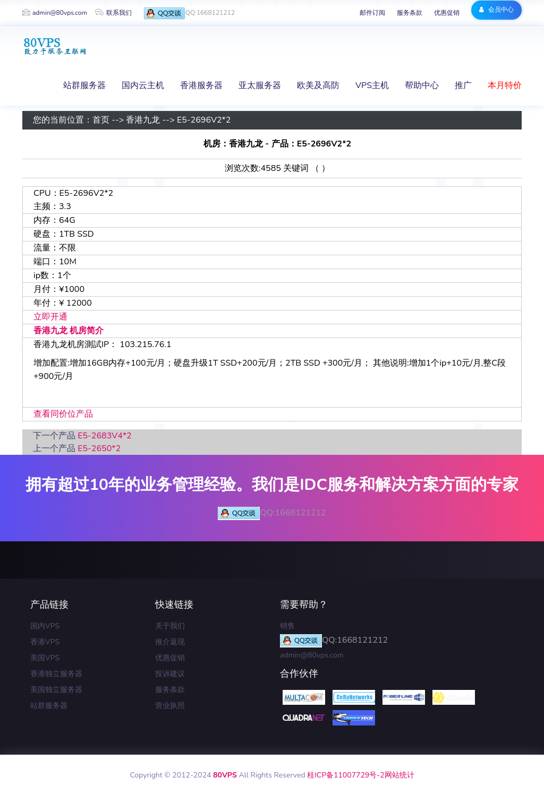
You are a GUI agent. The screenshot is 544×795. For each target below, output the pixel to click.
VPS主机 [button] (372, 85)
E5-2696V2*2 (204, 120)
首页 (100, 120)
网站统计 (399, 775)
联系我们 (113, 12)
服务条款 (409, 12)
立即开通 (50, 317)
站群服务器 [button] (84, 85)
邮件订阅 (372, 12)
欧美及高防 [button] (318, 85)
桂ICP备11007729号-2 (345, 775)
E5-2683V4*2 (105, 436)
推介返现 (170, 642)
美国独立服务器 (56, 690)
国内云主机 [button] (143, 85)
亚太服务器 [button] (260, 85)
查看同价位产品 (63, 414)
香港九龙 (143, 120)
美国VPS (45, 658)
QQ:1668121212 (189, 13)
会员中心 (496, 9)
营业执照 (170, 706)
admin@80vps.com (54, 12)
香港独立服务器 (56, 674)
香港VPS (45, 642)
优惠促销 (447, 12)
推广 (463, 85)
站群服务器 (48, 706)
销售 (287, 626)
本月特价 (505, 85)
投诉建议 (170, 674)
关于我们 (170, 626)
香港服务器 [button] (201, 85)
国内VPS (45, 626)
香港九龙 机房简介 (68, 330)
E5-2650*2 (99, 448)
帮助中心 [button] (422, 85)
